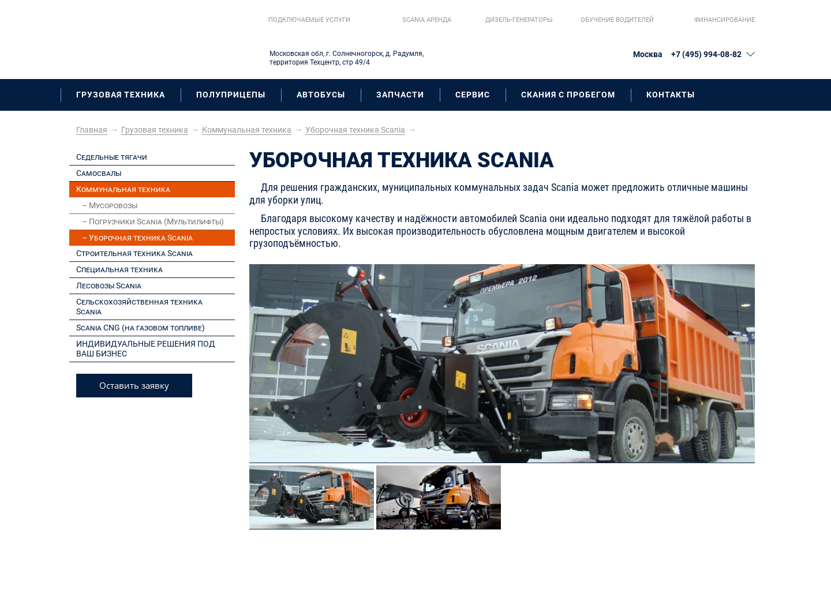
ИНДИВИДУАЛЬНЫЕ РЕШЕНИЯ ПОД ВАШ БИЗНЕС (145, 348)
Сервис (472, 94)
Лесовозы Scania (108, 285)
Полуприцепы (230, 94)
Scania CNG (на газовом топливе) (140, 327)
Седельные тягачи (111, 156)
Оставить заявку (134, 385)
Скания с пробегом (568, 94)
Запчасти (400, 94)
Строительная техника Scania (134, 253)
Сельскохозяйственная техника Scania (139, 306)
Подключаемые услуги (309, 20)
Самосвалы (98, 173)
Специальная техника (119, 269)
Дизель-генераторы (519, 20)
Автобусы (321, 94)
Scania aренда (426, 20)
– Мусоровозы (109, 205)
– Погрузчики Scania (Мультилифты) (153, 221)
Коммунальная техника (123, 189)
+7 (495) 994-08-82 (706, 54)
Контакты (670, 94)
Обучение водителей (617, 20)
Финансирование (724, 20)
